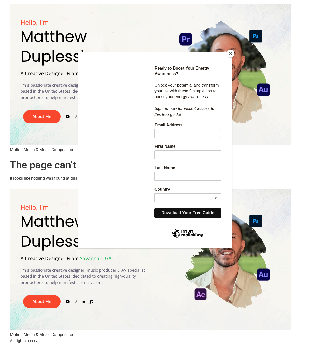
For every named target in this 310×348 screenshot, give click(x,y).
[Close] (230, 53)
